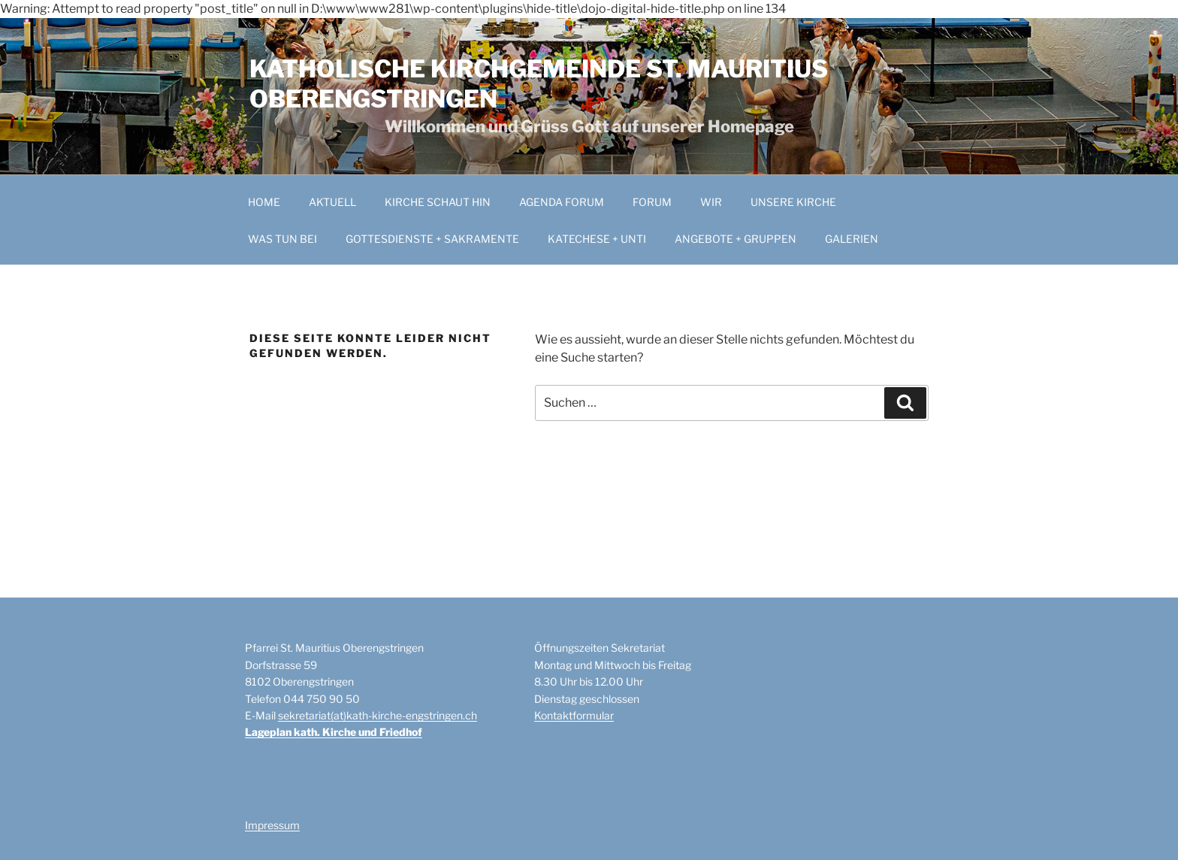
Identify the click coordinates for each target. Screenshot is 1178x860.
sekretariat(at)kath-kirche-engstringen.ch (377, 715)
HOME (264, 201)
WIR (711, 201)
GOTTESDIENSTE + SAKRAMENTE (432, 238)
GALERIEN (851, 238)
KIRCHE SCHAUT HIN (438, 201)
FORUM (652, 201)
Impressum (272, 825)
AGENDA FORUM (561, 201)
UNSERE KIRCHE (793, 201)
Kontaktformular (574, 715)
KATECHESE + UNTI (597, 238)
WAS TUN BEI (282, 238)
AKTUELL (332, 201)
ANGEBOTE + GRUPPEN (735, 238)
